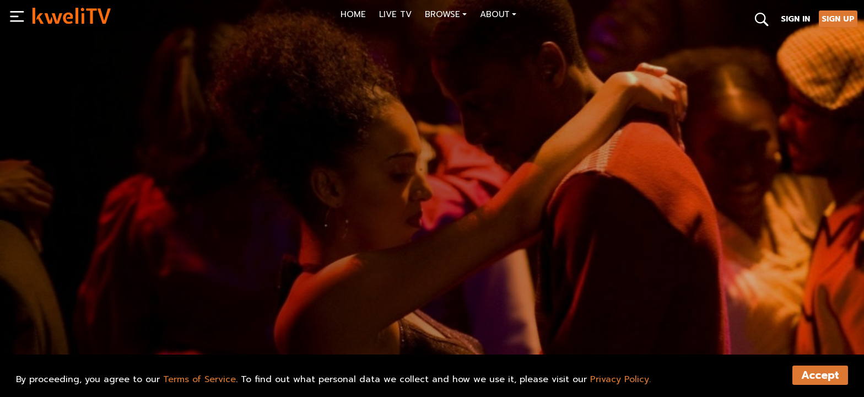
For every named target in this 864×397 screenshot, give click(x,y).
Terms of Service (199, 379)
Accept (820, 375)
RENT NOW (145, 337)
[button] (445, 16)
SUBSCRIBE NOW (74, 337)
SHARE (255, 337)
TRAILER (202, 337)
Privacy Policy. (620, 379)
